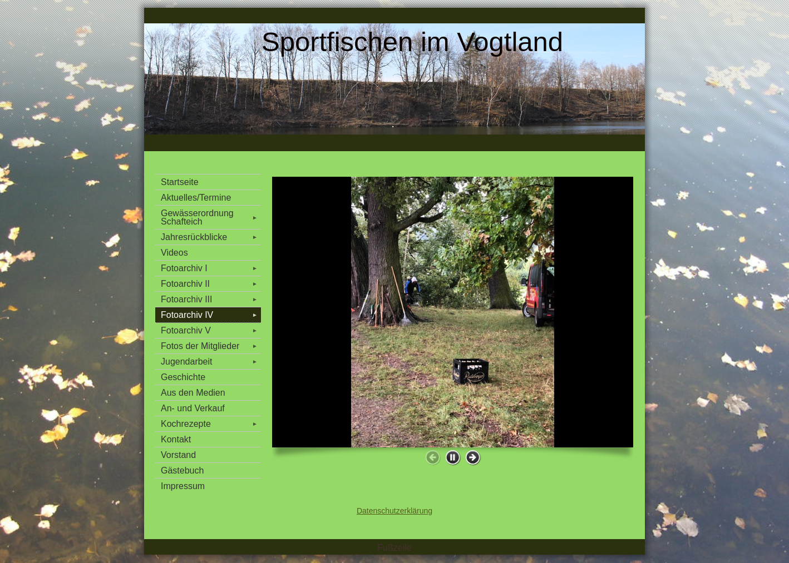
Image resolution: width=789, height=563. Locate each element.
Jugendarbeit (211, 361)
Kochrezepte (211, 424)
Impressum (183, 486)
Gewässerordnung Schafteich (211, 217)
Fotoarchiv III (211, 299)
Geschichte (183, 377)
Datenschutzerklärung (394, 510)
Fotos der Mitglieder (211, 346)
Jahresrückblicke (211, 237)
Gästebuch (182, 470)
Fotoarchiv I (211, 268)
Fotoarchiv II (211, 283)
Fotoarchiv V (211, 330)
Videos (174, 252)
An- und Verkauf (193, 408)
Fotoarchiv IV (211, 315)
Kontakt (176, 439)
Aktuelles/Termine (196, 197)
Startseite (180, 182)
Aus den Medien (193, 392)
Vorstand (178, 455)
